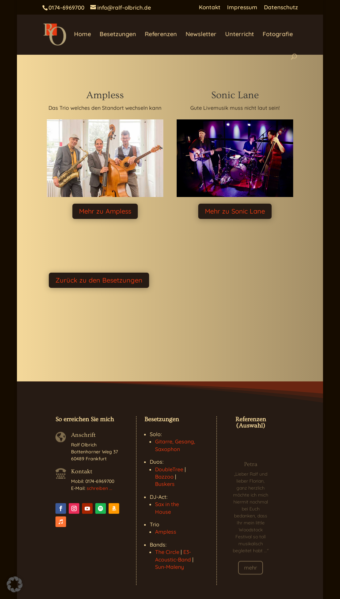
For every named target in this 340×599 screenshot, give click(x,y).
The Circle (167, 552)
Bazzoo (164, 476)
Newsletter (201, 35)
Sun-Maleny (169, 567)
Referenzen (161, 35)
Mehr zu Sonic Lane (235, 211)
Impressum (242, 7)
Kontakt (209, 7)
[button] (14, 584)
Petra (250, 467)
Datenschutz (281, 7)
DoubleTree (169, 469)
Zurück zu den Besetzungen (98, 280)
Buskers (165, 484)
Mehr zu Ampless (105, 211)
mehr (250, 570)
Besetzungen (118, 35)
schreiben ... (99, 488)
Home (82, 35)
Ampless (165, 531)
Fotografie (278, 35)
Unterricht (239, 35)
